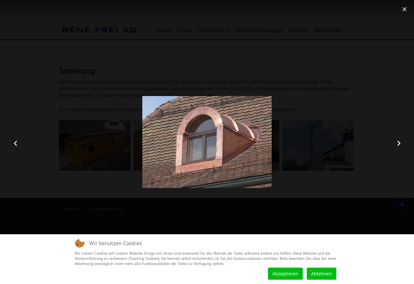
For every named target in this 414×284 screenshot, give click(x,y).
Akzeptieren (285, 273)
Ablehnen (321, 273)
